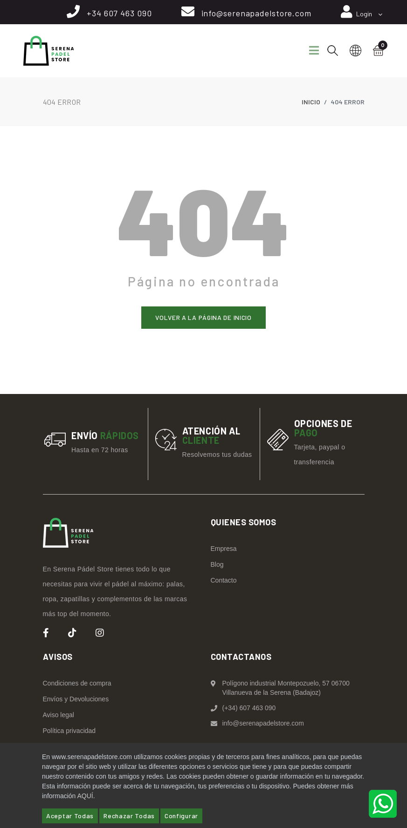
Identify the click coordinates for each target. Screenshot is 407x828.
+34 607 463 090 (119, 13)
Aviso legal (58, 715)
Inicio (311, 102)
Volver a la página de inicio (203, 317)
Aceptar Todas (70, 816)
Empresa (224, 548)
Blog (217, 564)
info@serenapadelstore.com (256, 13)
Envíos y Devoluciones (76, 699)
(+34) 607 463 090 (249, 708)
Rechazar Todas (129, 816)
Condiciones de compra (77, 683)
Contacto (224, 580)
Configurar (181, 816)
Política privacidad (69, 730)
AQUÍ (85, 796)
